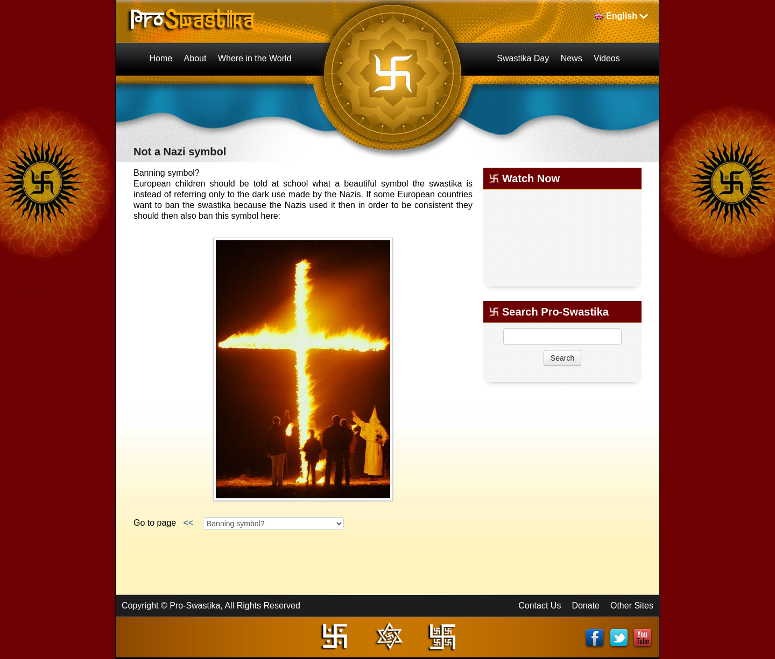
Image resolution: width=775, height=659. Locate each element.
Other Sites (631, 605)
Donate (586, 605)
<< (188, 522)
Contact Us (539, 605)
